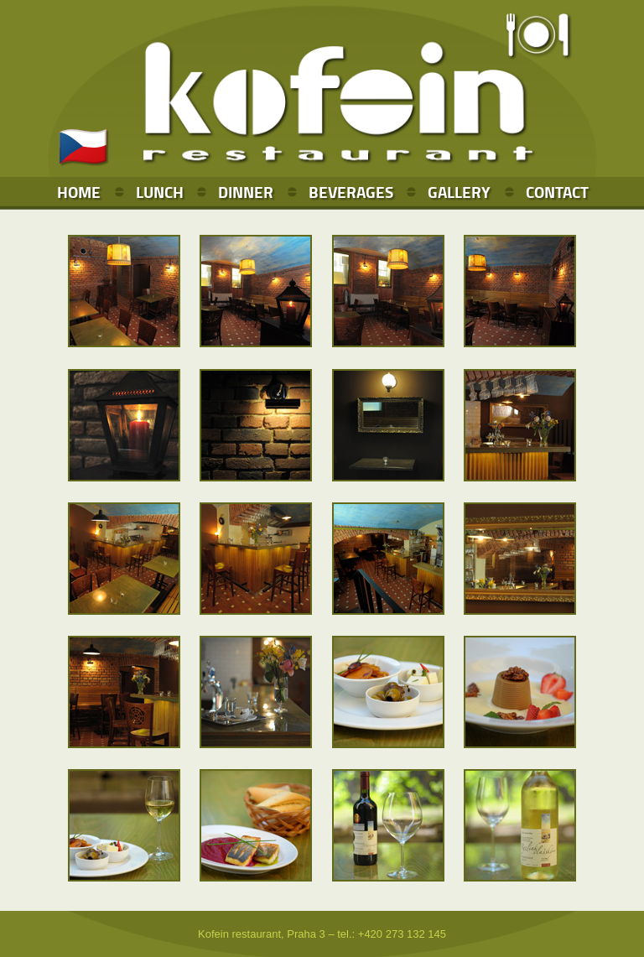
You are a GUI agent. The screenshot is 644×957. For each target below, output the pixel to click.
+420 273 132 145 (402, 934)
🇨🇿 (83, 146)
